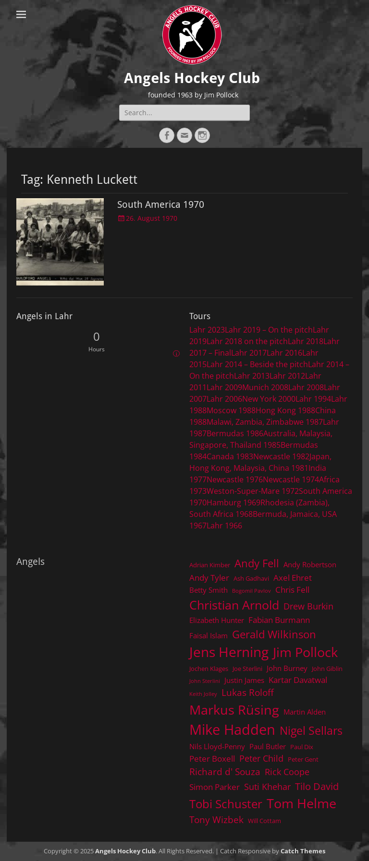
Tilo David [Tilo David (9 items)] (317, 786)
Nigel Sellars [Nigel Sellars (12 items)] (311, 730)
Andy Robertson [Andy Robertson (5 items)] (309, 564)
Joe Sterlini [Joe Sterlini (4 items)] (247, 668)
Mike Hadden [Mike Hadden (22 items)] (232, 729)
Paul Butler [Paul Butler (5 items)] (267, 746)
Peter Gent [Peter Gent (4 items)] (303, 759)
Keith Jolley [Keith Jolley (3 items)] (203, 694)
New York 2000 (268, 399)
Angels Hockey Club (192, 78)
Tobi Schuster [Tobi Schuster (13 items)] (225, 804)
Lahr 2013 (252, 376)
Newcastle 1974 (291, 479)
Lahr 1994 (313, 399)
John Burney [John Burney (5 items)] (287, 668)
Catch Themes (303, 851)
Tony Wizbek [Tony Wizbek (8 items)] (216, 819)
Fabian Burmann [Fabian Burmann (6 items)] (279, 619)
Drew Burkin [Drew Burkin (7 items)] (308, 606)
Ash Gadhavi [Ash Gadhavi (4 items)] (251, 578)
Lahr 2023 (207, 329)
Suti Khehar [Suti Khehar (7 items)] (267, 786)
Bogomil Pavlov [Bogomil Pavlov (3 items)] (251, 590)
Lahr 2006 (224, 399)
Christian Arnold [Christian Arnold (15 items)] (234, 605)
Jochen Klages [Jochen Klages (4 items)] (208, 668)
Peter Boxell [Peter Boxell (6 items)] (212, 758)
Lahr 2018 (305, 341)
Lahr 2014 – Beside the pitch (257, 364)
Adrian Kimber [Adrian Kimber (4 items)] (209, 565)
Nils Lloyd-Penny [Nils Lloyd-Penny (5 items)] (217, 746)
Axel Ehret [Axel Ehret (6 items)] (292, 577)
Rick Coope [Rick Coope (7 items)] (287, 771)
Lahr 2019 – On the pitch (269, 329)
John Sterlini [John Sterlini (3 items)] (204, 681)
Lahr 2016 (284, 352)
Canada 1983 (230, 456)
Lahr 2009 (224, 387)
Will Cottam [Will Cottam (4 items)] (264, 820)
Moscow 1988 (231, 410)
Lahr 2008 (306, 387)
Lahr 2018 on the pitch (247, 341)
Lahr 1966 (224, 525)
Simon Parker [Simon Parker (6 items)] (214, 786)
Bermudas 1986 (235, 433)
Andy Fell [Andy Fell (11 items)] (256, 563)
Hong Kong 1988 (285, 410)
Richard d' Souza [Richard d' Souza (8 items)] (224, 771)
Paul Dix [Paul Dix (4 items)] (301, 746)
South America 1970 (160, 204)
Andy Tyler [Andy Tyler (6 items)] (209, 577)
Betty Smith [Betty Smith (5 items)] (208, 590)
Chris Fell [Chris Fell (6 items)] (292, 589)
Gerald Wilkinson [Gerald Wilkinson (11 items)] (274, 634)
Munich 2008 (265, 387)
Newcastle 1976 (235, 479)
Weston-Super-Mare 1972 (253, 491)
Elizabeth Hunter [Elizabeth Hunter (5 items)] (216, 620)
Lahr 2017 (249, 352)
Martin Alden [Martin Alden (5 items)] (304, 712)
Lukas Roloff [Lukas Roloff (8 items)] (247, 692)
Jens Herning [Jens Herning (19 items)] (229, 652)
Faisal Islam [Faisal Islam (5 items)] (208, 635)
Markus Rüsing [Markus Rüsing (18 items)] (234, 709)
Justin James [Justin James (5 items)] (244, 680)
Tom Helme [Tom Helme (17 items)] (301, 803)
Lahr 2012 (287, 376)
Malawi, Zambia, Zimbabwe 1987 (265, 422)
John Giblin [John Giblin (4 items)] (327, 668)
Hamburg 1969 (233, 502)
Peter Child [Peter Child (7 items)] (261, 758)
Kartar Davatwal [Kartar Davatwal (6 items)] (298, 679)
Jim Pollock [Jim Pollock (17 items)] (305, 652)
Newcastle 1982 (281, 456)
